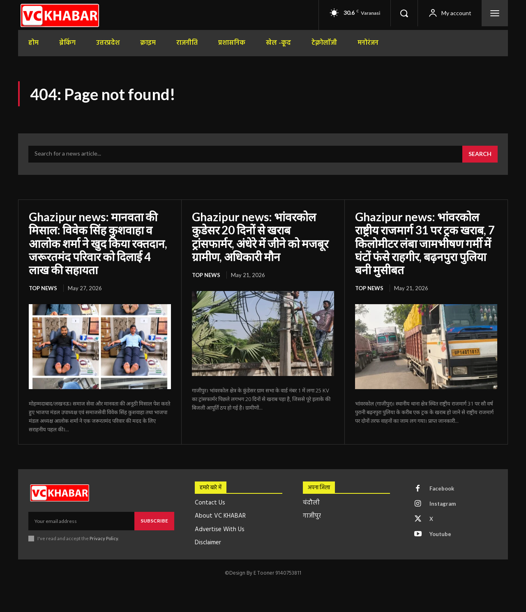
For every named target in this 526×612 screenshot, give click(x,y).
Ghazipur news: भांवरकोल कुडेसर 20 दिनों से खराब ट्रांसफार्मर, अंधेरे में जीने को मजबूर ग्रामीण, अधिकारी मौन (260, 237)
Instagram (442, 503)
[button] (404, 13)
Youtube (440, 534)
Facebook (441, 488)
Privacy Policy (104, 538)
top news (43, 288)
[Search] (480, 154)
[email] (81, 521)
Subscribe (154, 521)
